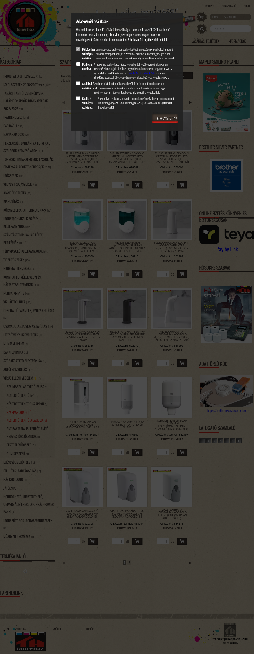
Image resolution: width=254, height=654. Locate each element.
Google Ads (133, 73)
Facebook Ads (147, 73)
